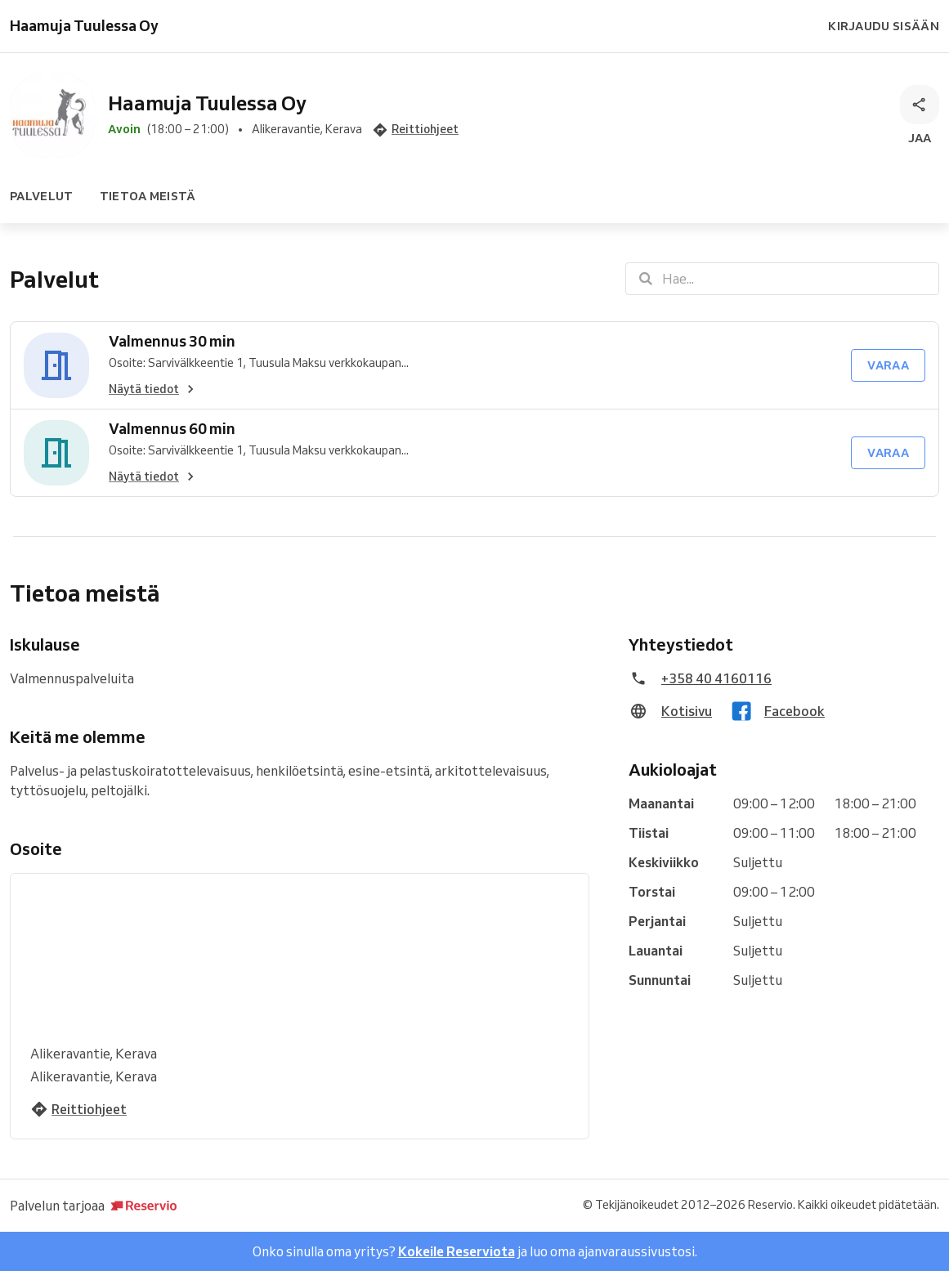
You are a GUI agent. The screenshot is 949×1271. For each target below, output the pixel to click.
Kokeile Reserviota (456, 1251)
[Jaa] (919, 116)
